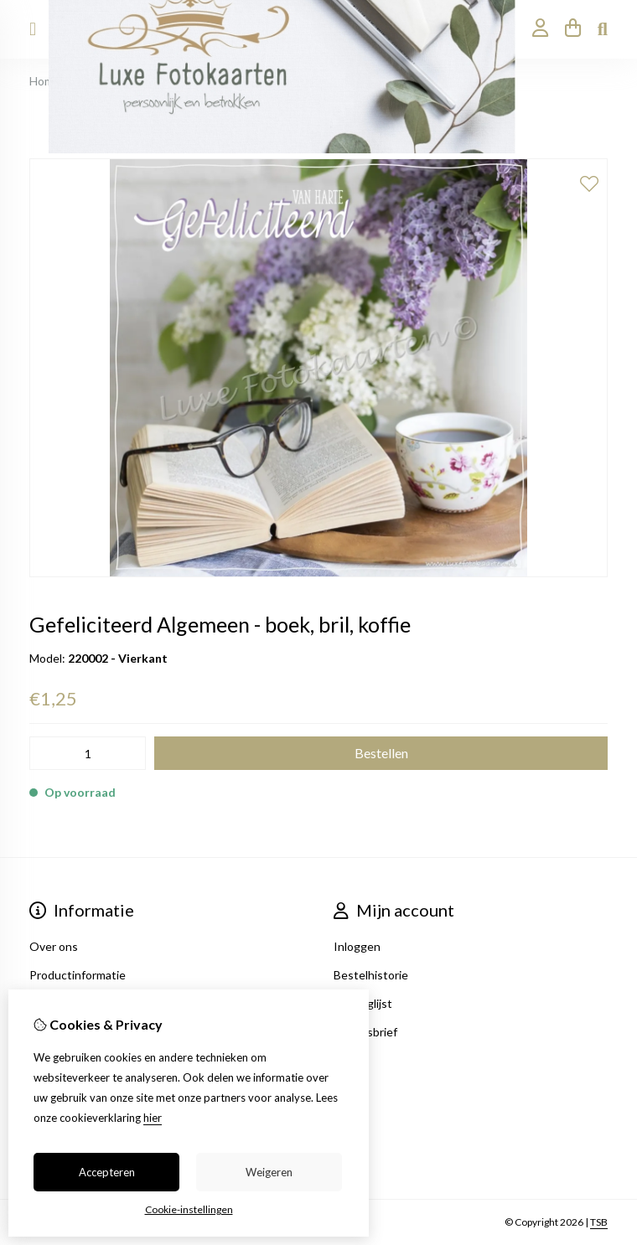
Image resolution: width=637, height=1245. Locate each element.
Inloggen (357, 946)
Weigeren (269, 1172)
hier (152, 1117)
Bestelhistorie (371, 975)
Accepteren (107, 1172)
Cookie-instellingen (189, 1209)
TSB (599, 1222)
